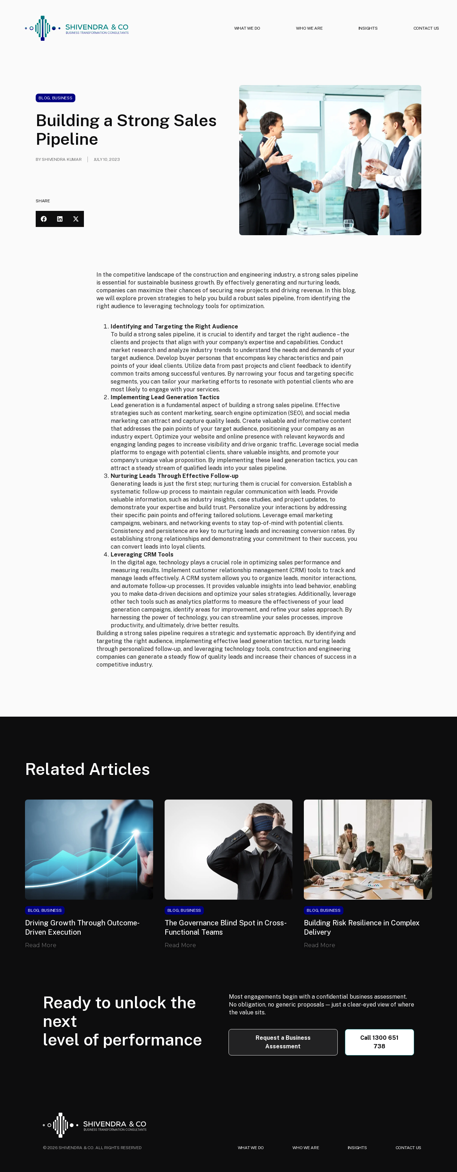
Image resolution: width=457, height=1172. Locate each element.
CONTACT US (426, 28)
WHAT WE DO (247, 28)
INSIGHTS (368, 28)
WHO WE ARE (309, 28)
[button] (44, 219)
